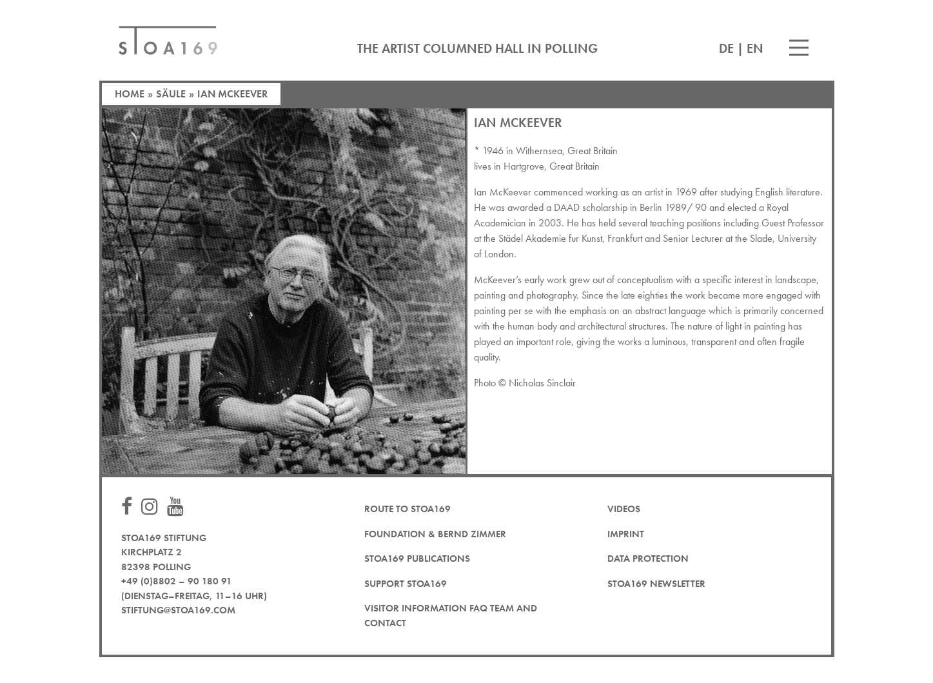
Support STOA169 (405, 583)
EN (755, 48)
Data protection (648, 558)
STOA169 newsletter (656, 583)
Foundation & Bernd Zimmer (435, 534)
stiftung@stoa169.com (178, 610)
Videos (623, 508)
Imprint (625, 534)
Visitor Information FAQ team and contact (450, 615)
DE (726, 48)
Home (129, 94)
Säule (171, 94)
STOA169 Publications (417, 558)
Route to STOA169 (407, 508)
